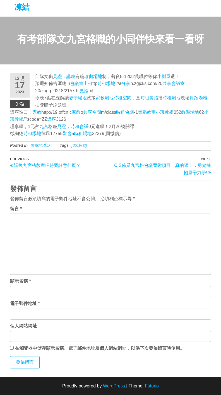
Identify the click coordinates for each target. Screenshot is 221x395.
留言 (16, 208)
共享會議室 (173, 83)
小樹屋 (163, 76)
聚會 (67, 133)
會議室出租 (81, 83)
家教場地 (105, 97)
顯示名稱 (20, 281)
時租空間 (122, 97)
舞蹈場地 (198, 97)
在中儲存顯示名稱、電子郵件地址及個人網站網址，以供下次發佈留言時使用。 (99, 348)
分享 (125, 83)
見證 (57, 76)
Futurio (152, 386)
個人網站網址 (23, 325)
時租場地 (106, 83)
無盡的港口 (40, 145)
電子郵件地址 (25, 303)
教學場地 (78, 97)
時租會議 (149, 97)
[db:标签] (79, 145)
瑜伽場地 (93, 76)
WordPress (114, 386)
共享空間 (92, 112)
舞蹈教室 (147, 112)
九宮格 (46, 126)
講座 (70, 76)
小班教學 (165, 112)
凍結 (22, 7)
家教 (36, 112)
